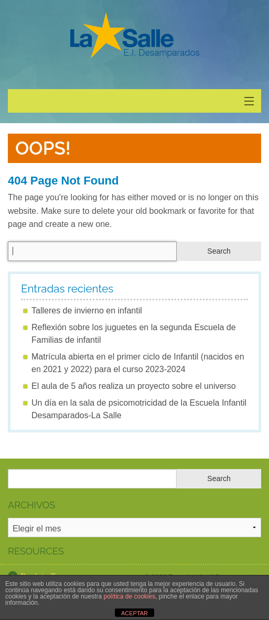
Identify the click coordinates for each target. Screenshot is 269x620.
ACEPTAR (134, 613)
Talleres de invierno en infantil (86, 310)
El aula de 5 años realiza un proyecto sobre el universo (133, 386)
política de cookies (129, 596)
